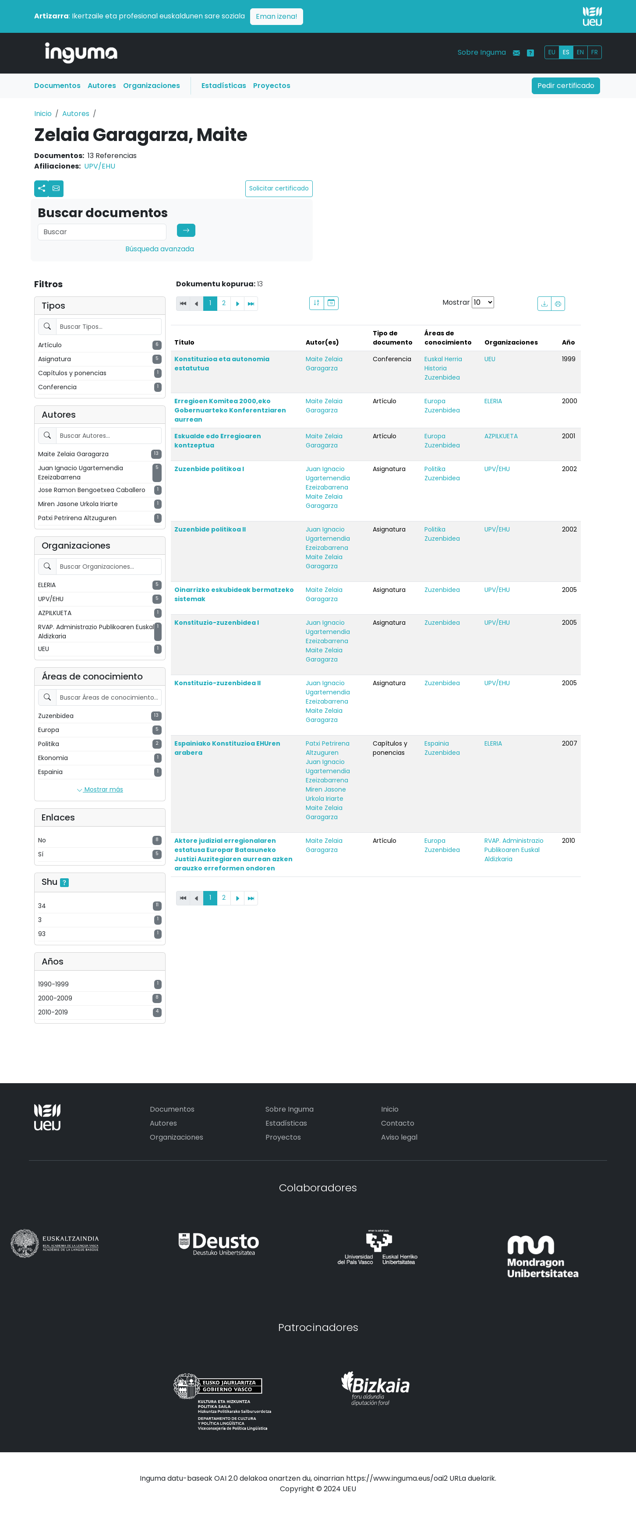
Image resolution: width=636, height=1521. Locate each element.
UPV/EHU (99, 166)
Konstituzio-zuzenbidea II (217, 683)
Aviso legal (399, 1137)
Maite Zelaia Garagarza (324, 364)
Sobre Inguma (482, 52)
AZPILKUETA (501, 436)
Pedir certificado (565, 86)
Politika (434, 469)
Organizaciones (151, 86)
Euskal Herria (443, 359)
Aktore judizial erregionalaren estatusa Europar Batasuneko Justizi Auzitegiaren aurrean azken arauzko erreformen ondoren (233, 854)
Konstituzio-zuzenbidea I (216, 622)
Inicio (43, 114)
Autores (102, 86)
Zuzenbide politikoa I (209, 469)
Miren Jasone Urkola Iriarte (326, 794)
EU (551, 52)
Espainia (436, 743)
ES (566, 52)
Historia (435, 368)
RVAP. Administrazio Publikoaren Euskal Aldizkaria (514, 849)
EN (580, 52)
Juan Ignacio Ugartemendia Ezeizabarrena (328, 478)
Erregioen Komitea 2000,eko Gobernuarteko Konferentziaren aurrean (230, 410)
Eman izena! (276, 16)
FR (594, 52)
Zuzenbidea (442, 377)
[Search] (102, 232)
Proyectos (271, 86)
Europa (434, 401)
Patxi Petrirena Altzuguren (328, 748)
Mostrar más (100, 790)
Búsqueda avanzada (159, 249)
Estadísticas (223, 86)
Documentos (57, 86)
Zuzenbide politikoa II (210, 529)
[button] (56, 188)
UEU (489, 359)
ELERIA (493, 401)
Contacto (397, 1123)
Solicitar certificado (279, 188)
